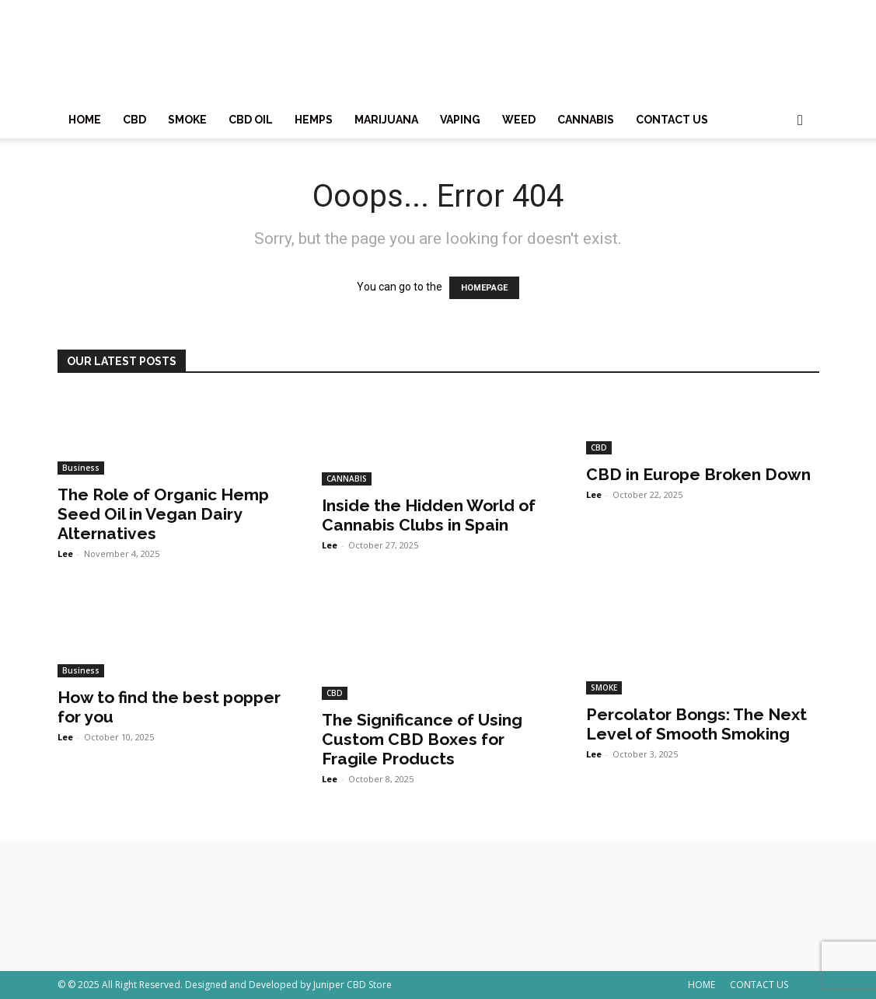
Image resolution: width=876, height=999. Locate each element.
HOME (84, 119)
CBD (134, 119)
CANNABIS (585, 119)
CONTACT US (672, 119)
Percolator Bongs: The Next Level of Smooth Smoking (696, 724)
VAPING (460, 119)
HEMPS (314, 119)
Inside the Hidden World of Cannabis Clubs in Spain (429, 515)
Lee (65, 553)
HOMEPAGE (484, 288)
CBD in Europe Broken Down (698, 474)
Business (80, 467)
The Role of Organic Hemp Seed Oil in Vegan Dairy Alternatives (163, 514)
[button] (800, 120)
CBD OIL (251, 119)
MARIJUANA (386, 119)
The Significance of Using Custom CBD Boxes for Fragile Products (422, 739)
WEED (519, 119)
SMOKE (187, 119)
